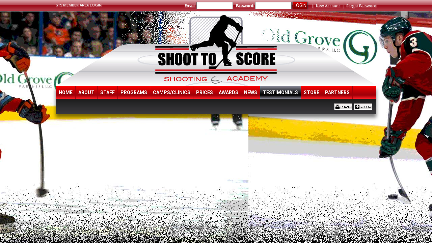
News (250, 92)
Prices (204, 92)
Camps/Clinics (171, 92)
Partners (337, 92)
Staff (107, 92)
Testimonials (280, 92)
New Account (328, 5)
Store (311, 92)
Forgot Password (361, 5)
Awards (228, 92)
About (86, 92)
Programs (133, 92)
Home (66, 92)
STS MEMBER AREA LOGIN (79, 4)
